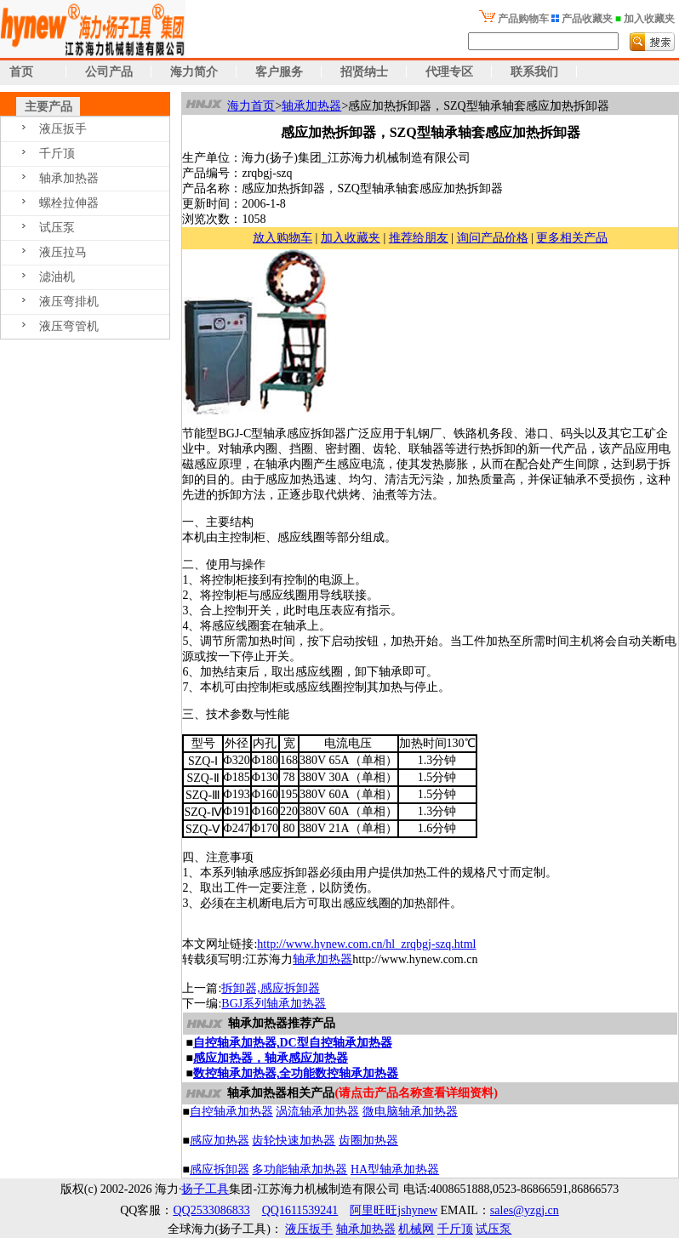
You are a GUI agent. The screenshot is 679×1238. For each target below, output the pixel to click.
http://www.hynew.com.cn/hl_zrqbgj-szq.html (366, 944)
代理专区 (449, 72)
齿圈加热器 (368, 1140)
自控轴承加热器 (231, 1111)
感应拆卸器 (219, 1169)
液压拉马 (63, 252)
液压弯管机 (69, 326)
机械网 (416, 1229)
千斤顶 (57, 153)
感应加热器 (219, 1140)
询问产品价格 (492, 237)
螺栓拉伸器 (69, 203)
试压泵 (57, 227)
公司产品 (109, 72)
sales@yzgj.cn (524, 1210)
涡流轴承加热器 (317, 1111)
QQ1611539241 (300, 1210)
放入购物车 (282, 237)
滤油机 (57, 277)
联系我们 (534, 72)
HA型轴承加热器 (395, 1169)
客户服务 (279, 72)
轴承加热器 (69, 178)
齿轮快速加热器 (293, 1140)
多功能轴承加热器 (299, 1169)
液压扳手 (63, 129)
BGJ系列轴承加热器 (273, 1003)
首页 (16, 72)
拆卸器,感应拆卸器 (270, 988)
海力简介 (194, 72)
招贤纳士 (364, 72)
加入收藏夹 (350, 237)
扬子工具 (205, 1189)
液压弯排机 (69, 301)
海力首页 (251, 106)
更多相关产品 (572, 237)
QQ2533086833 (211, 1210)
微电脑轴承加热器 (410, 1111)
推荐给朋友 (418, 237)
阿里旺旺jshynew (393, 1210)
